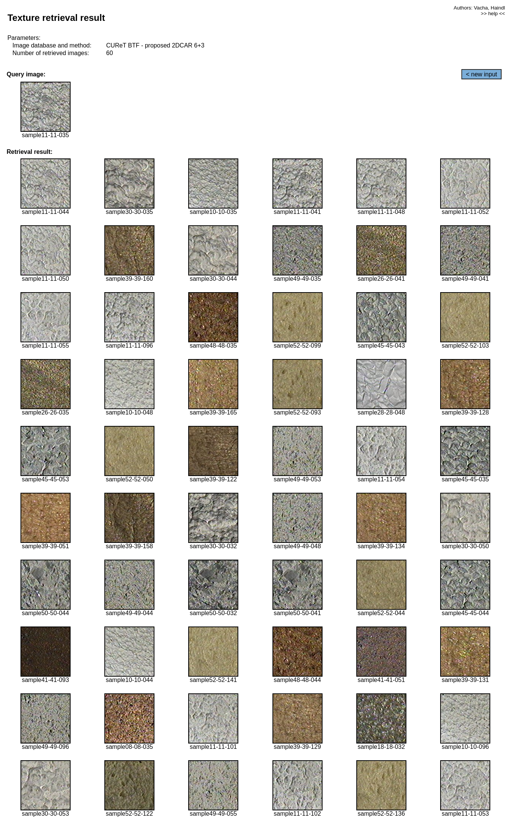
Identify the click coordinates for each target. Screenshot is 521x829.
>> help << (493, 13)
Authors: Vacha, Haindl (479, 8)
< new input (481, 74)
